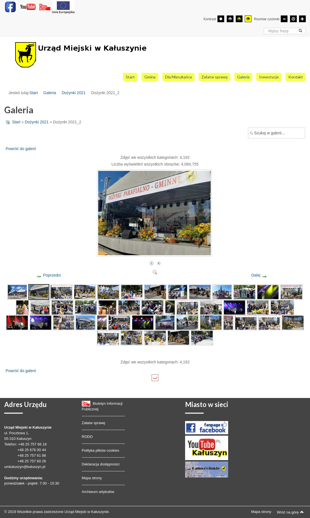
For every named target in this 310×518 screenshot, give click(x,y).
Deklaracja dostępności (101, 464)
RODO (87, 437)
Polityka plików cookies (100, 450)
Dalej (255, 275)
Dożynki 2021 (74, 93)
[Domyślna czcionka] (293, 18)
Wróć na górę (290, 512)
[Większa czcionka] (302, 18)
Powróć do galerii (21, 148)
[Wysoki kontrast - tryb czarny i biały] (230, 18)
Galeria (49, 93)
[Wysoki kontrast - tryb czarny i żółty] (239, 18)
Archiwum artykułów (98, 492)
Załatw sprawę (93, 423)
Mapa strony (92, 478)
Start (34, 93)
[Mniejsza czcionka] (284, 18)
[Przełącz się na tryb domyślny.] (220, 18)
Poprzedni (52, 275)
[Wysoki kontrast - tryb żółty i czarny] (248, 18)
